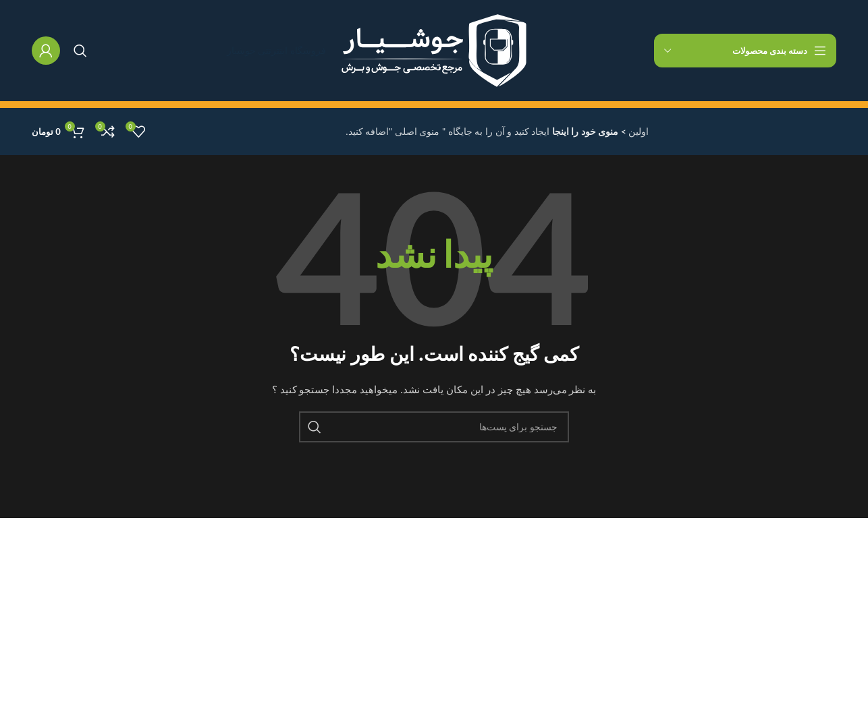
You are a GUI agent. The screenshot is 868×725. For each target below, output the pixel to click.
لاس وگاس (402, 696)
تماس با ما (266, 650)
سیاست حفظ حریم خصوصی (230, 579)
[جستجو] (80, 50)
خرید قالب (128, 696)
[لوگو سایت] (434, 50)
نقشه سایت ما (257, 696)
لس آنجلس (401, 650)
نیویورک (408, 579)
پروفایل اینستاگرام (112, 579)
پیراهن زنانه (126, 626)
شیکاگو (410, 672)
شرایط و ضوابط (254, 626)
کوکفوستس (400, 626)
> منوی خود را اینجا (587, 131)
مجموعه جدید (122, 602)
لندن (415, 602)
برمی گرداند (262, 602)
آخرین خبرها (262, 672)
